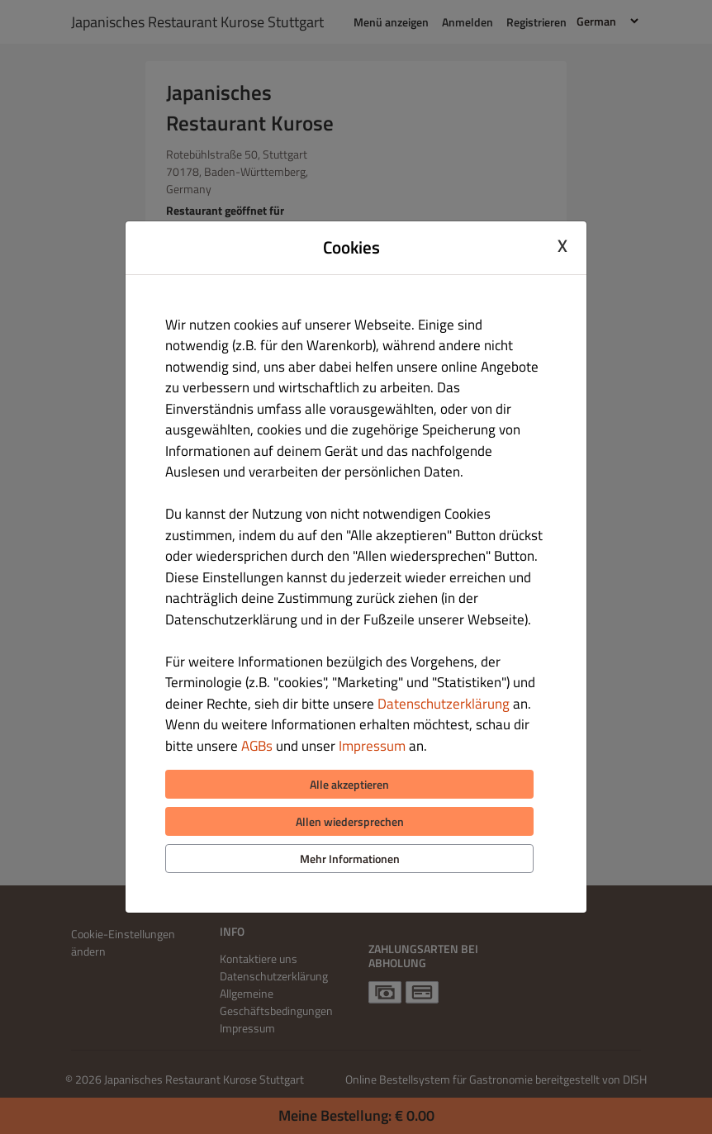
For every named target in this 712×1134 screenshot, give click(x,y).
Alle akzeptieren (349, 784)
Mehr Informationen (350, 858)
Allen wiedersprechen (350, 821)
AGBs (257, 746)
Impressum (372, 746)
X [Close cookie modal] (562, 245)
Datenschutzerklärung (443, 703)
